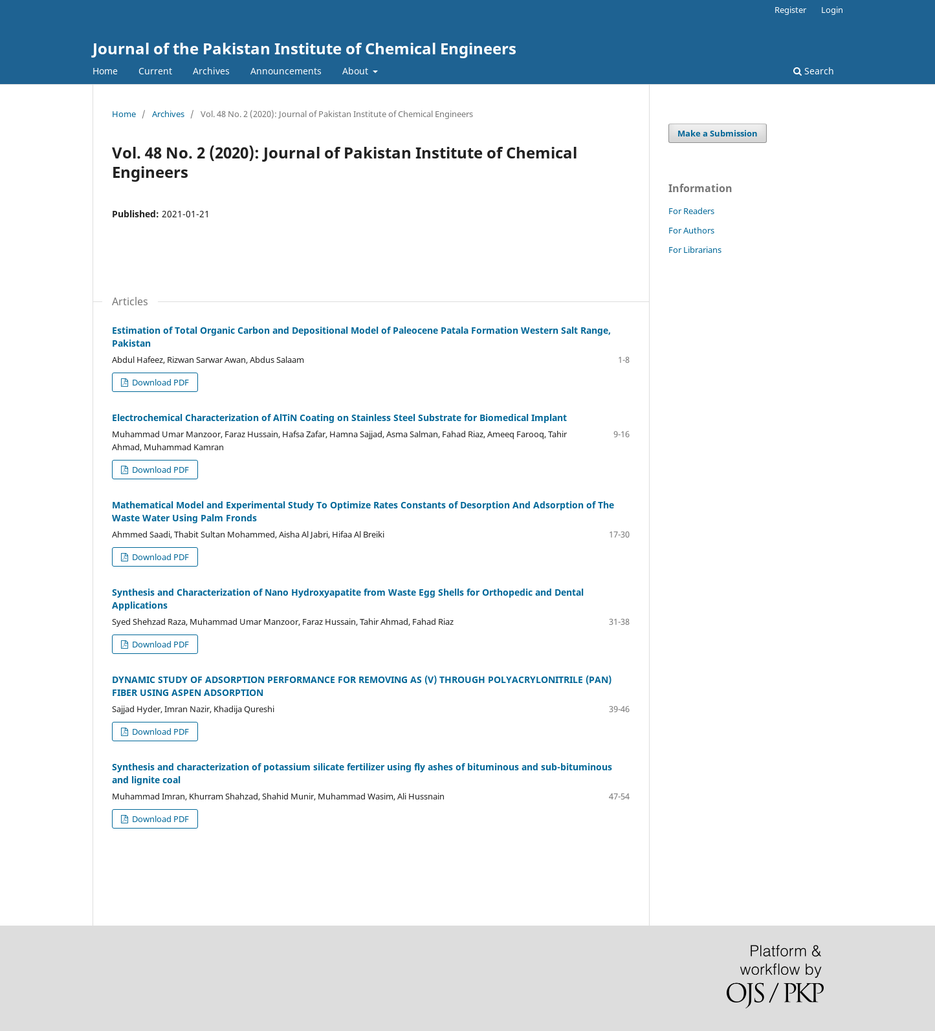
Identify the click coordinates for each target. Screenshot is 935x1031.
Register (790, 10)
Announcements (286, 71)
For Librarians (694, 249)
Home (105, 71)
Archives (211, 71)
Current (155, 71)
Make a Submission (717, 133)
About (356, 71)
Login (832, 10)
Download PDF (159, 382)
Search (813, 71)
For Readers (691, 211)
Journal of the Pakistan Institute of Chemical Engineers (304, 48)
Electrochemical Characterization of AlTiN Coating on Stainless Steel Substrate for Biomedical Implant (339, 417)
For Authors (691, 230)
